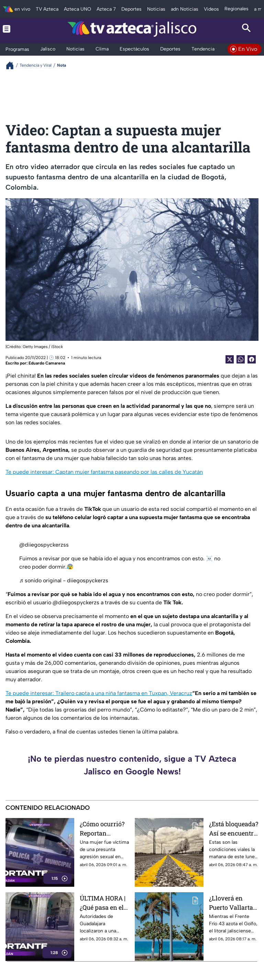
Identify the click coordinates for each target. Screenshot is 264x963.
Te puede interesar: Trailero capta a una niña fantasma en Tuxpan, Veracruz (99, 693)
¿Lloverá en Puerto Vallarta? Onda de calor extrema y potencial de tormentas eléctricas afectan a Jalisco (233, 902)
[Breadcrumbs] (13, 65)
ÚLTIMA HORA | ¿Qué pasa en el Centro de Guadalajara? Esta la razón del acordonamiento (104, 902)
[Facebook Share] (252, 359)
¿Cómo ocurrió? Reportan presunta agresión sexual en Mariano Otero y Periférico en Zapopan (103, 828)
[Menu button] (18, 29)
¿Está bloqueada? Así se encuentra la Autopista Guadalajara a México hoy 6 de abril (233, 828)
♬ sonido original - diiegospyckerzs (63, 580)
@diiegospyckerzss (44, 544)
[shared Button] (240, 359)
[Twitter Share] (230, 359)
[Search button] (246, 29)
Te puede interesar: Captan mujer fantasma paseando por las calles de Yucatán (104, 472)
